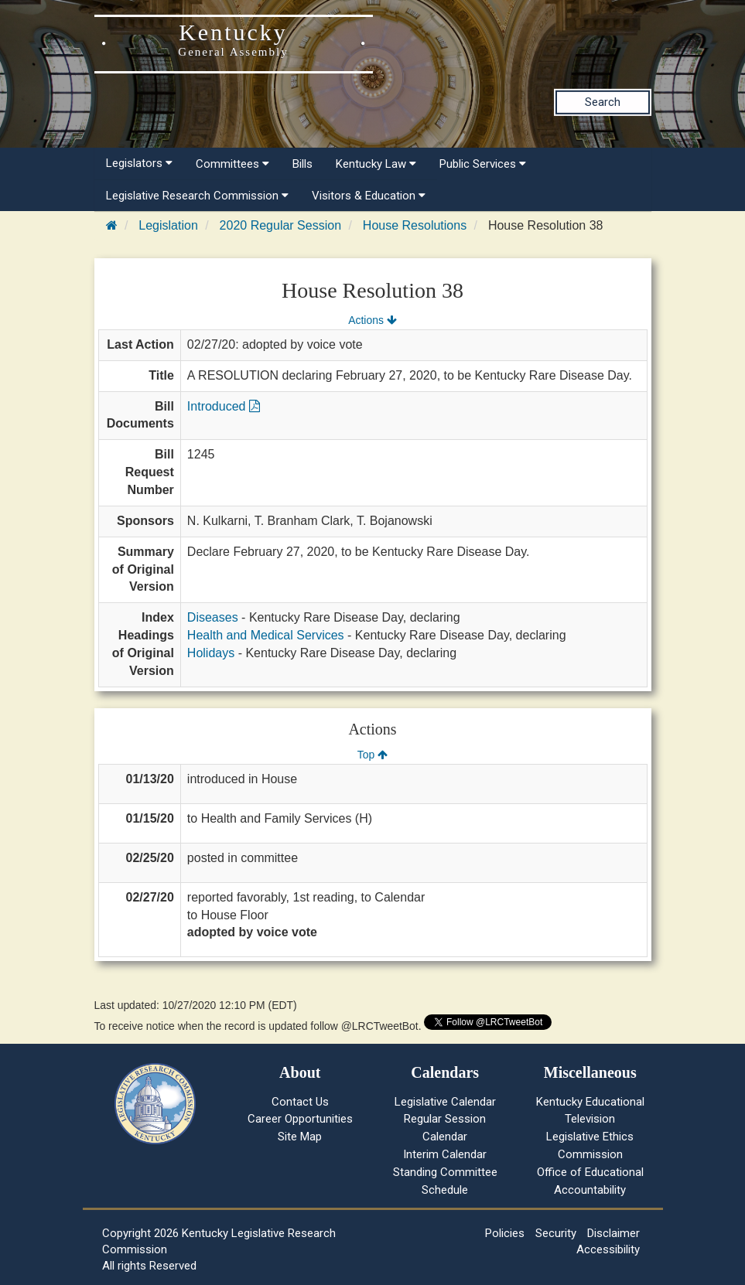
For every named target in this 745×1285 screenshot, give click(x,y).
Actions (372, 320)
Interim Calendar (445, 1154)
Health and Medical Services (265, 635)
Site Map (300, 1137)
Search (602, 102)
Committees (232, 164)
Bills (302, 164)
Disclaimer (613, 1233)
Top (372, 754)
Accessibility (608, 1249)
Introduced (223, 406)
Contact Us (300, 1102)
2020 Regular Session (280, 225)
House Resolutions (414, 225)
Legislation (168, 225)
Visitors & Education (368, 196)
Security (555, 1233)
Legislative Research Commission (197, 196)
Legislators (139, 163)
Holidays (210, 653)
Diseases (212, 617)
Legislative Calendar (445, 1102)
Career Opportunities (300, 1119)
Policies (505, 1233)
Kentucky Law (376, 164)
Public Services (482, 164)
